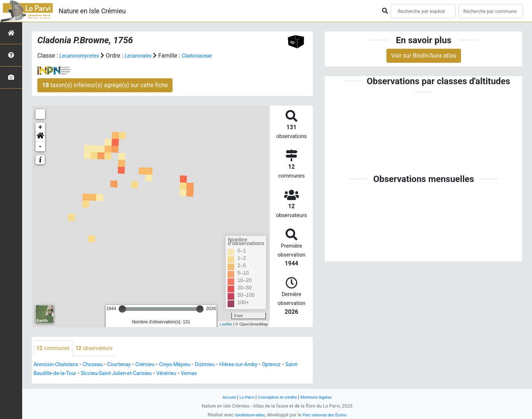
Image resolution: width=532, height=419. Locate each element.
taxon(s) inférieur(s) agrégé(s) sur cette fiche (105, 85)
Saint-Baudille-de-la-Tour (92, 374)
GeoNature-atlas (246, 415)
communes (55, 348)
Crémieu (159, 365)
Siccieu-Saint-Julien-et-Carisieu (168, 374)
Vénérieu (225, 374)
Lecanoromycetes (82, 55)
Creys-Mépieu (193, 365)
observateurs (101, 348)
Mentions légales (321, 397)
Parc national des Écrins (326, 415)
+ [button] (40, 127)
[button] (40, 137)
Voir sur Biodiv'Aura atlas (423, 55)
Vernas (250, 374)
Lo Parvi (242, 397)
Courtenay (130, 365)
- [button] (40, 146)
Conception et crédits (277, 397)
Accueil (223, 397)
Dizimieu (226, 365)
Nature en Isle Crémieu (92, 11)
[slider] (122, 309)
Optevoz (44, 374)
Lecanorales (145, 55)
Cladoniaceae (208, 55)
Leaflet (226, 324)
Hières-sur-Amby (264, 365)
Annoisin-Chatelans (59, 365)
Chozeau (100, 365)
